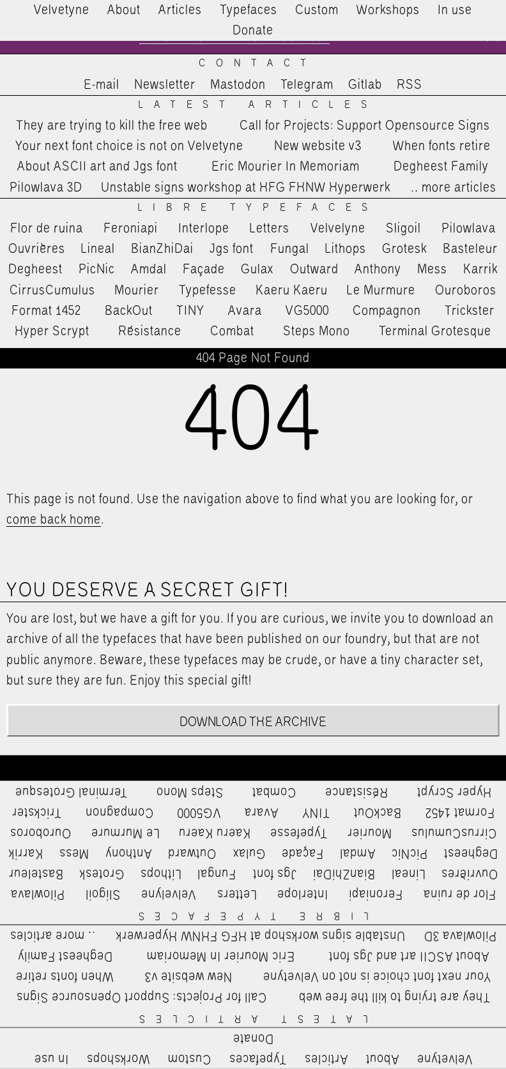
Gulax (257, 269)
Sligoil (403, 228)
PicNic (97, 269)
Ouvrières (36, 249)
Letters (269, 228)
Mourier (136, 290)
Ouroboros (465, 290)
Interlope (203, 228)
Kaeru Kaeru (292, 290)
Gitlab (365, 85)
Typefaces (248, 10)
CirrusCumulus (52, 290)
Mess (432, 269)
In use (455, 10)
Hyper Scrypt (52, 331)
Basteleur (470, 249)
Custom (317, 10)
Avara (245, 311)
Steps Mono (316, 331)
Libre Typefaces (258, 208)
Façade (204, 269)
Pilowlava (468, 228)
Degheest (35, 269)
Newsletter (164, 85)
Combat (232, 331)
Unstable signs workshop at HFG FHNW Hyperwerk (245, 187)
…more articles (453, 187)
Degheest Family (441, 167)
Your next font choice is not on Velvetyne (129, 146)
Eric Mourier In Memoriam (285, 167)
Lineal (98, 249)
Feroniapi (130, 228)
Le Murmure (381, 290)
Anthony (378, 269)
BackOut (129, 311)
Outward (314, 269)
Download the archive (253, 722)
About (124, 10)
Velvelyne (337, 228)
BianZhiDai (162, 249)
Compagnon (387, 311)
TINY (190, 311)
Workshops (388, 10)
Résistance (149, 331)
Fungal (289, 249)
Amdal (149, 269)
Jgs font (232, 249)
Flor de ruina (46, 228)
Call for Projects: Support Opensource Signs (365, 125)
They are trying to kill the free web (112, 125)
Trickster (469, 311)
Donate (253, 30)
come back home (53, 519)
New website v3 (318, 146)
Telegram (307, 85)
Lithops (345, 249)
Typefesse (207, 290)
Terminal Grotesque (435, 331)
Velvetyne (61, 10)
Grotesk (404, 249)
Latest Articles (258, 105)
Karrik (480, 269)
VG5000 (307, 311)
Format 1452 (46, 311)
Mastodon (238, 85)
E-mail (101, 85)
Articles (180, 10)
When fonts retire (442, 146)
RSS (409, 85)
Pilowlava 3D (46, 187)
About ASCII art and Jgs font (97, 167)
